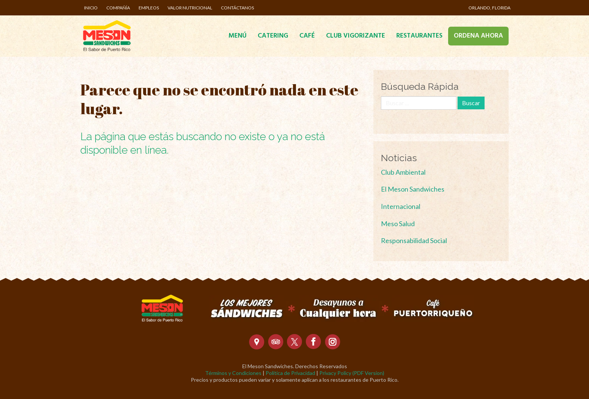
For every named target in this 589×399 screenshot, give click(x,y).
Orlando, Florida (489, 8)
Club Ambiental (403, 172)
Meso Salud (398, 223)
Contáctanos (237, 8)
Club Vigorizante (355, 35)
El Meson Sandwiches (412, 189)
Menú (237, 35)
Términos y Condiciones (233, 373)
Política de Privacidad (290, 373)
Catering (273, 35)
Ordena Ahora (478, 35)
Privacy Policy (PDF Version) (351, 373)
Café (307, 35)
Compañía (118, 8)
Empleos (149, 8)
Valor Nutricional (190, 8)
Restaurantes (419, 35)
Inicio (91, 8)
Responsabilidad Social (414, 240)
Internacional (400, 206)
